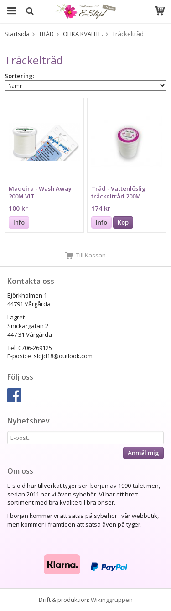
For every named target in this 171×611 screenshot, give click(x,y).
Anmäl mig (143, 453)
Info (19, 222)
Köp (123, 222)
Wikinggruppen (112, 599)
